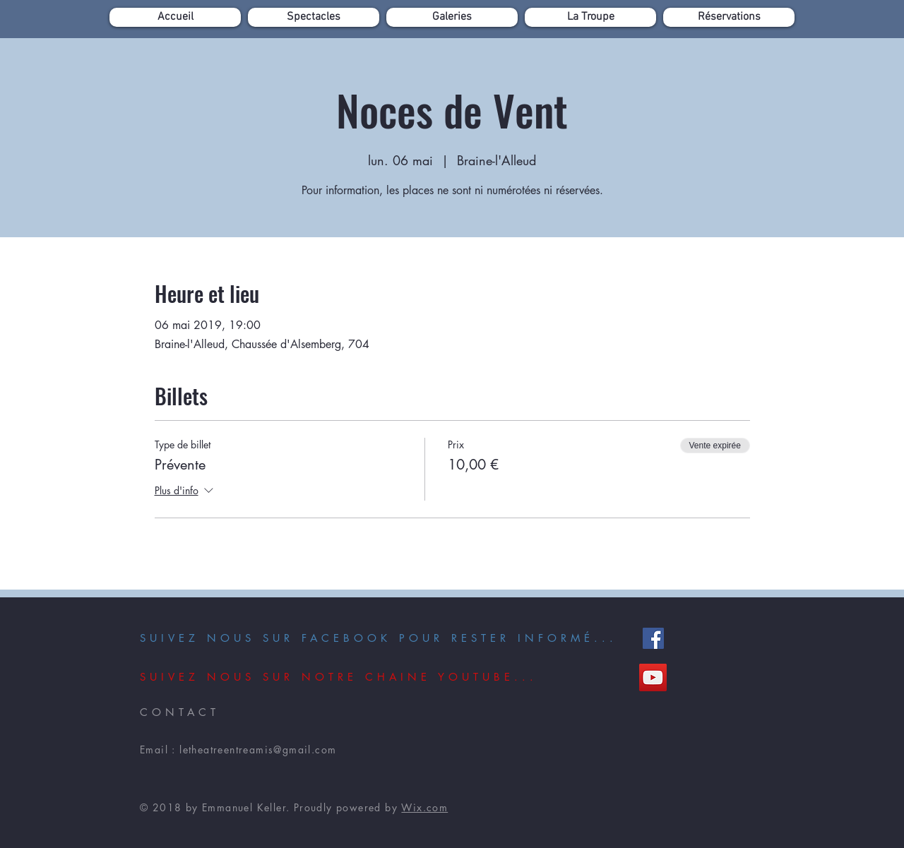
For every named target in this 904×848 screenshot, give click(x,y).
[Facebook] (653, 638)
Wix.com (424, 807)
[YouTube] (653, 677)
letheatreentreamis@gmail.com (257, 749)
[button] (313, 17)
